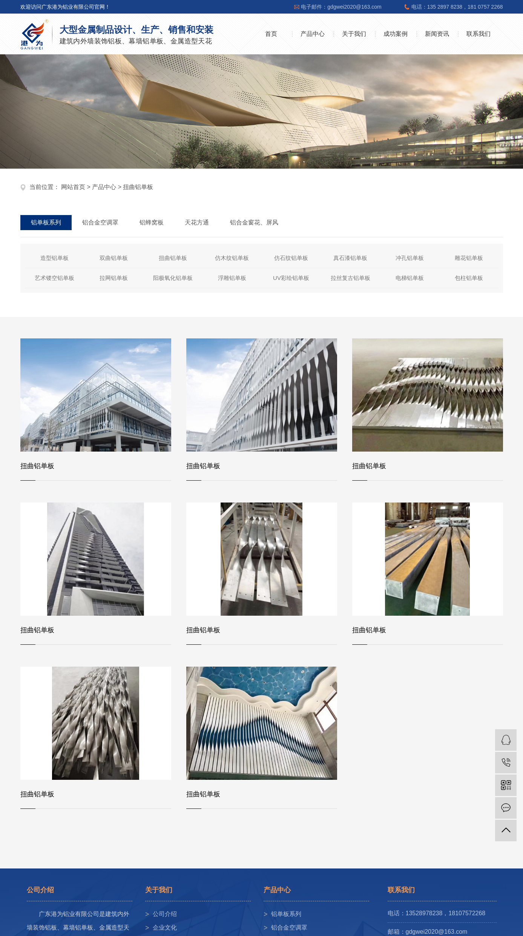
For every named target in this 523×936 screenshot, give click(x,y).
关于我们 (354, 34)
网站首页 (73, 187)
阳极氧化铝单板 (173, 278)
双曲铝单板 (114, 258)
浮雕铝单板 (232, 278)
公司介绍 (165, 914)
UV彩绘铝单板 (291, 278)
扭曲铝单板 (138, 187)
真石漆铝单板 (350, 258)
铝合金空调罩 (289, 927)
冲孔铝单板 (410, 258)
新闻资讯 (437, 34)
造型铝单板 (54, 258)
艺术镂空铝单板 (54, 278)
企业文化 (165, 927)
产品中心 (313, 34)
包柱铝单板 (469, 278)
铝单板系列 (286, 914)
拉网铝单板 (114, 278)
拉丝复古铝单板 (350, 278)
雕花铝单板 (469, 258)
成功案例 (395, 34)
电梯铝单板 (410, 278)
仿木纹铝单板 (232, 258)
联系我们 (478, 34)
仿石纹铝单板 (291, 258)
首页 (271, 34)
